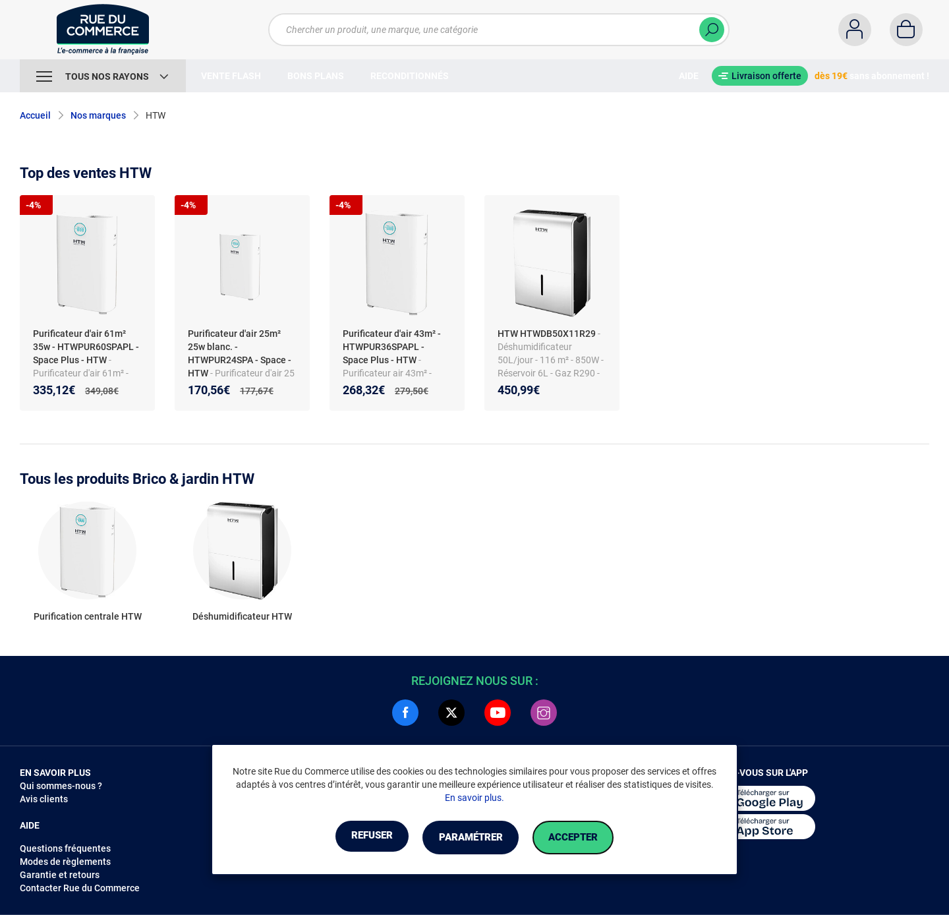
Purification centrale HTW (88, 616)
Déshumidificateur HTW (242, 616)
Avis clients (44, 799)
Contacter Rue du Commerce (80, 888)
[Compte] (855, 29)
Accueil (35, 115)
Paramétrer (470, 837)
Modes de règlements (65, 861)
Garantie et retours (60, 875)
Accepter (586, 837)
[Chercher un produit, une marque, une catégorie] (491, 30)
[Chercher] (711, 29)
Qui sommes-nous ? (61, 786)
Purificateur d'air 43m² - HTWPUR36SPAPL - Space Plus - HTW (392, 346)
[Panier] (906, 29)
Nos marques (98, 115)
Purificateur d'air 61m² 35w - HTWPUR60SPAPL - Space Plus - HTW (86, 346)
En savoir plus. (474, 798)
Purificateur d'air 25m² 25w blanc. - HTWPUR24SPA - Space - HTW (239, 353)
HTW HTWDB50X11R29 (547, 333)
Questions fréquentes (65, 848)
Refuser (358, 837)
